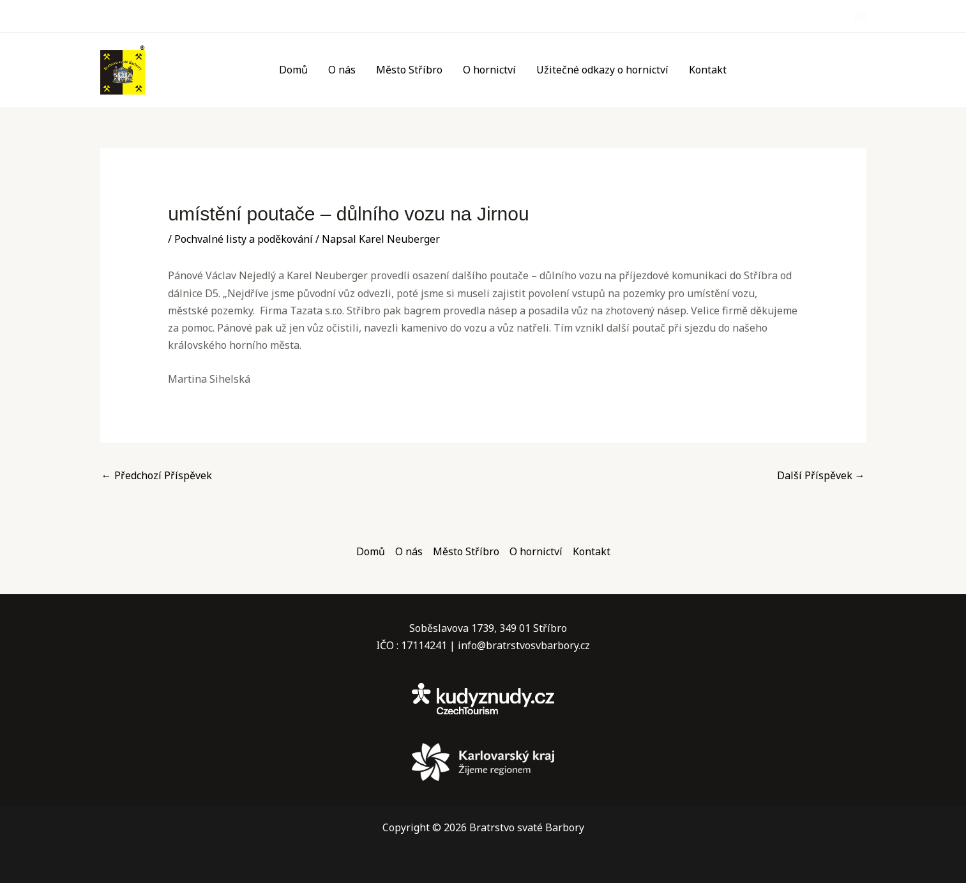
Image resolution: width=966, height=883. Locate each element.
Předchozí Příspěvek (157, 475)
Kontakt (708, 70)
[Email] (860, 16)
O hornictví (489, 70)
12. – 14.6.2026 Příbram (805, 79)
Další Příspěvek (821, 475)
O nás (342, 70)
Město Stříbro (409, 70)
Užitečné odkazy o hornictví (602, 70)
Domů (293, 70)
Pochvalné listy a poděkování (243, 239)
